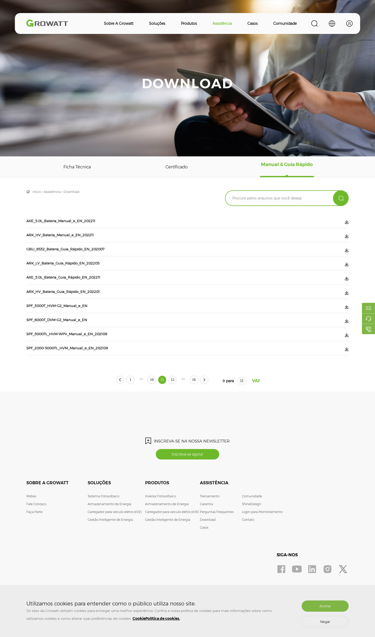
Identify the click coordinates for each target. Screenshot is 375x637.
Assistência (222, 23)
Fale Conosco (36, 531)
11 (162, 407)
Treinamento (209, 524)
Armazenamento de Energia (109, 531)
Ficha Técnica (77, 167)
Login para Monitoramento (262, 539)
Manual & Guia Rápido (287, 167)
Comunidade (285, 23)
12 (181, 407)
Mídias (31, 524)
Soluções (157, 23)
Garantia (206, 531)
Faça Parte (34, 539)
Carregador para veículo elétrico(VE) (115, 539)
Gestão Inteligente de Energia (110, 547)
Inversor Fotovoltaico (160, 524)
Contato (248, 547)
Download (71, 192)
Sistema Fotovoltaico (103, 524)
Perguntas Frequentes (217, 539)
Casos (252, 23)
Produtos (189, 23)
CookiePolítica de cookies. (156, 618)
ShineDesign (251, 531)
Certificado (176, 167)
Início (37, 192)
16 (210, 407)
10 (144, 407)
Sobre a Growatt (118, 23)
